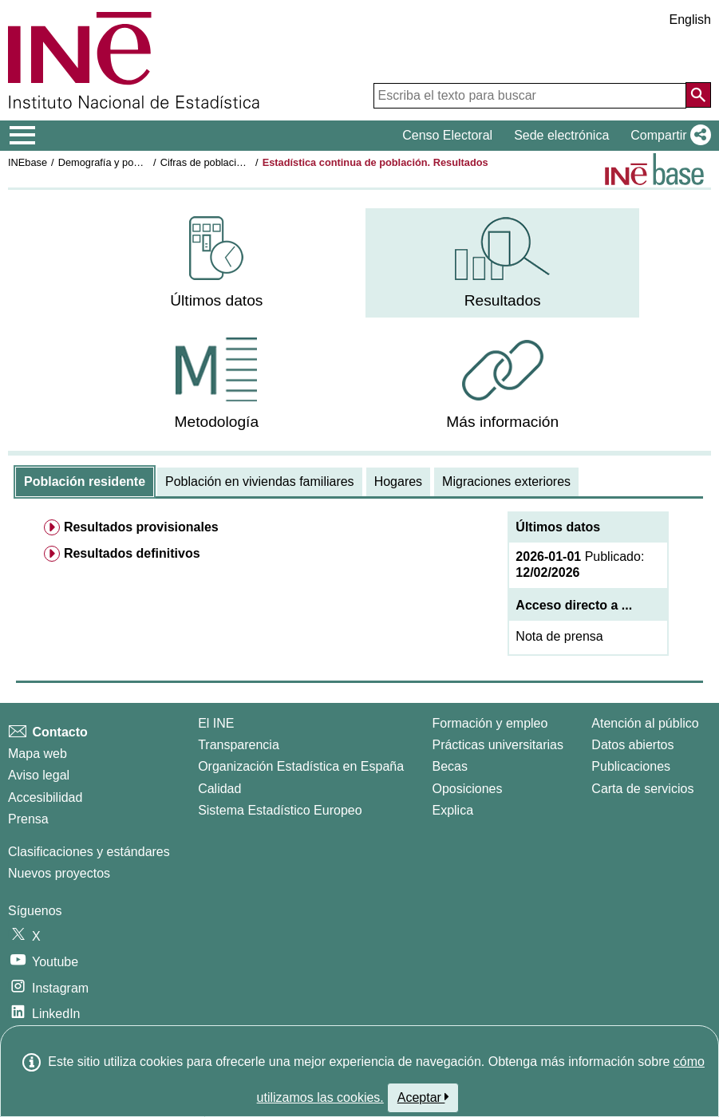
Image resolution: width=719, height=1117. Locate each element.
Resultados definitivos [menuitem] (132, 553)
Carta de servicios (642, 788)
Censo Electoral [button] (447, 135)
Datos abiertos (632, 745)
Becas (449, 766)
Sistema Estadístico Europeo (279, 810)
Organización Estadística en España (301, 766)
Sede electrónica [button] (561, 135)
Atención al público (644, 723)
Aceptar (423, 1097)
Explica (452, 810)
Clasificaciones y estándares (89, 851)
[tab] (84, 482)
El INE (216, 723)
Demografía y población (112, 162)
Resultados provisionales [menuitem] (141, 527)
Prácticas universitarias (497, 745)
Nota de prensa (559, 636)
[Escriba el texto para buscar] (529, 96)
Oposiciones (467, 788)
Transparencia (238, 745)
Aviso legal (38, 775)
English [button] (690, 19)
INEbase (27, 162)
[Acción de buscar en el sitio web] (698, 95)
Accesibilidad (45, 797)
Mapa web (37, 753)
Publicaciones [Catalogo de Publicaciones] (630, 766)
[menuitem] (217, 263)
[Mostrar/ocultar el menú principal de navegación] (23, 135)
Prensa (28, 819)
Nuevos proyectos (59, 873)
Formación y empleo (489, 723)
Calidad (219, 788)
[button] (667, 135)
